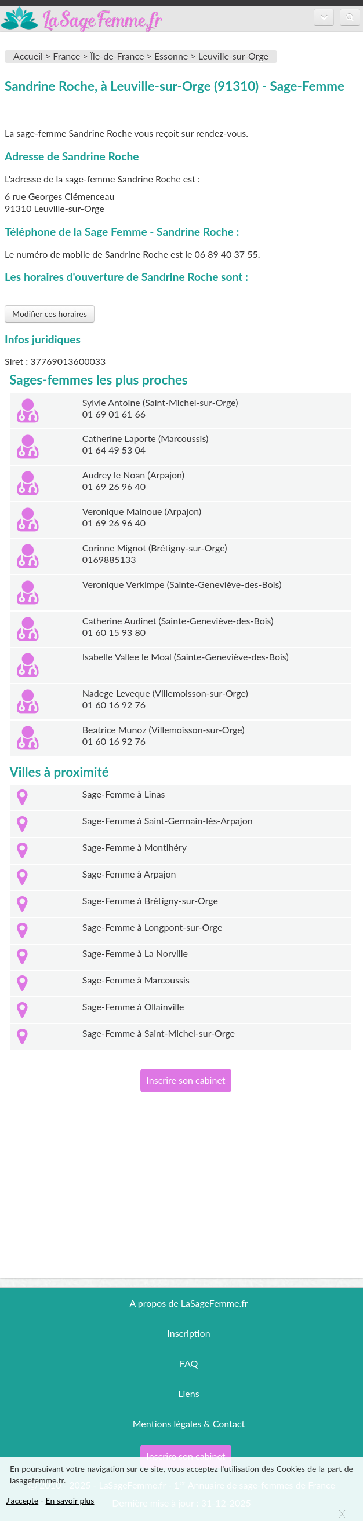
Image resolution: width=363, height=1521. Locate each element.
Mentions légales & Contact (189, 1423)
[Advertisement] (181, 1197)
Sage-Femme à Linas (123, 793)
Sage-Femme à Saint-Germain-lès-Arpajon (167, 820)
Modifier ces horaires (49, 314)
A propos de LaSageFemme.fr (188, 1302)
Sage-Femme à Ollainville (133, 1006)
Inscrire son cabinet (185, 1079)
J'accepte (22, 1500)
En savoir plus (70, 1500)
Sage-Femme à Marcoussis (136, 979)
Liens (188, 1393)
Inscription (188, 1333)
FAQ (189, 1363)
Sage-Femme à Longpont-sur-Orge (152, 927)
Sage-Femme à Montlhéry (134, 847)
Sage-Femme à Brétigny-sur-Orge (150, 900)
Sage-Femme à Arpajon (129, 873)
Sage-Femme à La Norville (135, 953)
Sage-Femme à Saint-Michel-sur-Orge (158, 1033)
